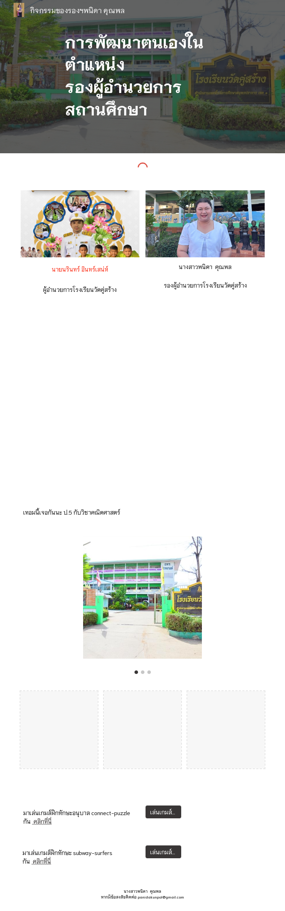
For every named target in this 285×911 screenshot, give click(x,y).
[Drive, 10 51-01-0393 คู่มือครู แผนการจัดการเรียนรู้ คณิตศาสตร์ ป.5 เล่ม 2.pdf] (142, 407)
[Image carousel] (142, 605)
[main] (142, 76)
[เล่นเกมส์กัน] (163, 811)
